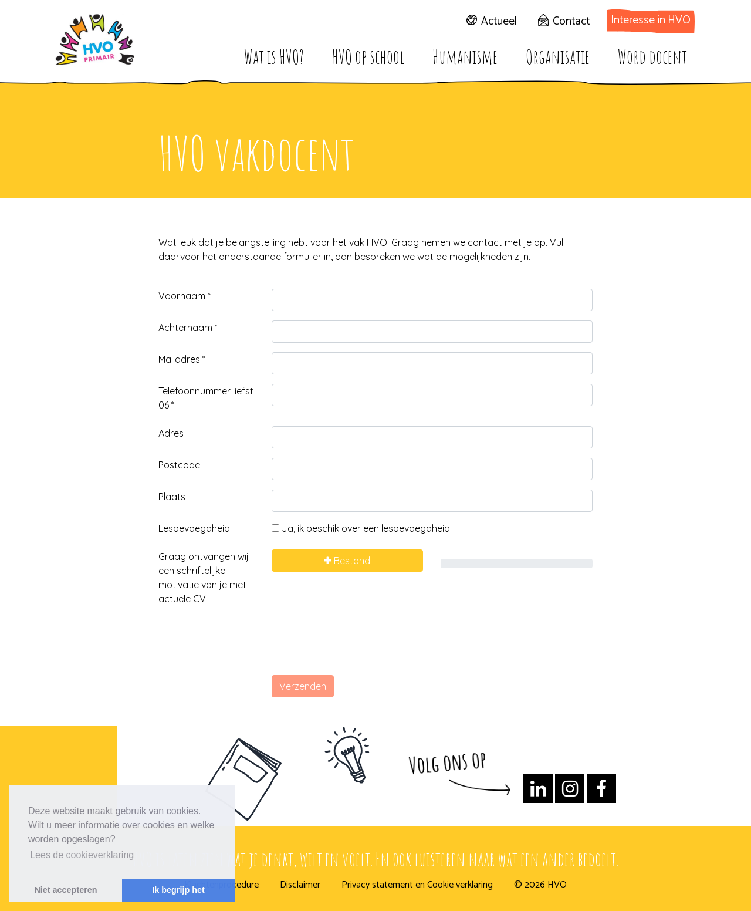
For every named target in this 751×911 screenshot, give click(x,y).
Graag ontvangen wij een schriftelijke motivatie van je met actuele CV (203, 578)
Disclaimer (300, 885)
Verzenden (302, 686)
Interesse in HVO (651, 20)
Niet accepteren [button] (65, 890)
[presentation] (361, 643)
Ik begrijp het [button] (178, 890)
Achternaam (188, 327)
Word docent (652, 57)
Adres (171, 433)
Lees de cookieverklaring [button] (82, 855)
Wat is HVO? (274, 57)
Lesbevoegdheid (194, 528)
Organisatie (558, 57)
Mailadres (181, 359)
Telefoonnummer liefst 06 (205, 398)
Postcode (179, 465)
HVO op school (368, 57)
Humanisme (465, 57)
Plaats (171, 496)
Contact (571, 21)
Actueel (499, 21)
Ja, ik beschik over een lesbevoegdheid (361, 528)
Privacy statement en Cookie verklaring (417, 885)
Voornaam (184, 296)
